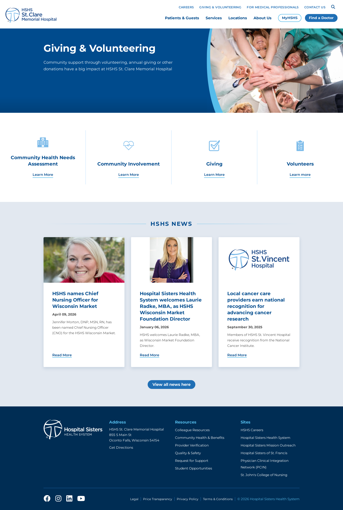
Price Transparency (157, 499)
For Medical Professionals (273, 7)
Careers (186, 7)
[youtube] (81, 499)
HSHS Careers (252, 430)
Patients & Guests (182, 18)
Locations (237, 18)
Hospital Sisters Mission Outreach (268, 445)
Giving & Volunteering (220, 7)
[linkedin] (69, 499)
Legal (134, 499)
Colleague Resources (192, 430)
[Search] (333, 7)
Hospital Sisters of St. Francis (264, 453)
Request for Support (191, 461)
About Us (262, 18)
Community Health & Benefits (199, 438)
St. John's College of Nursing (264, 475)
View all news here (171, 384)
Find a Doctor (321, 18)
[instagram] (58, 499)
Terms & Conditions (218, 499)
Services (214, 18)
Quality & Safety (188, 453)
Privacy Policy (187, 499)
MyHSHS (290, 18)
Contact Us (315, 7)
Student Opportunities (193, 468)
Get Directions (121, 447)
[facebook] (47, 499)
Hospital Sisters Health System (265, 438)
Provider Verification (192, 445)
